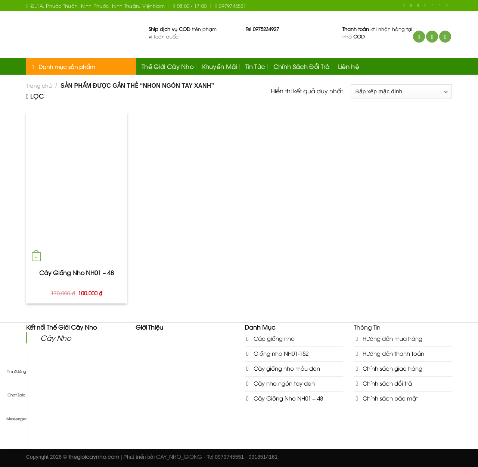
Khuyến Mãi (219, 66)
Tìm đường (16, 364)
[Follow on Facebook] (405, 5)
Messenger (16, 411)
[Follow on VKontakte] (448, 5)
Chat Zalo (16, 388)
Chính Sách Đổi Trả (301, 66)
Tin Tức (255, 66)
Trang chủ (39, 85)
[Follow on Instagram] (412, 5)
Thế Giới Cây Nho (167, 66)
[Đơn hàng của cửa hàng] (401, 91)
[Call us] (434, 5)
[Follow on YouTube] (441, 5)
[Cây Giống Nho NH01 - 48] (76, 188)
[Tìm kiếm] (419, 37)
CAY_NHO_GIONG (179, 456)
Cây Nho (55, 337)
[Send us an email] (427, 5)
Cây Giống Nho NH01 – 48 (76, 273)
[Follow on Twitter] (420, 5)
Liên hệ (348, 66)
